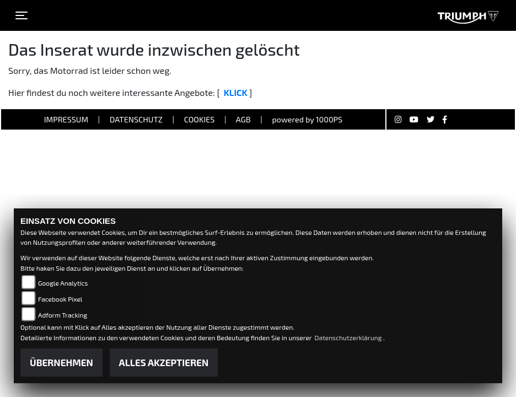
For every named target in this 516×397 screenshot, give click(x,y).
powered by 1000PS (307, 119)
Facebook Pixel (60, 299)
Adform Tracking (62, 315)
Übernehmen (61, 362)
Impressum (66, 119)
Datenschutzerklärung (349, 337)
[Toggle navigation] (21, 15)
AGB (243, 119)
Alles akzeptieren (164, 362)
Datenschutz (136, 119)
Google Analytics (63, 283)
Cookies (199, 119)
